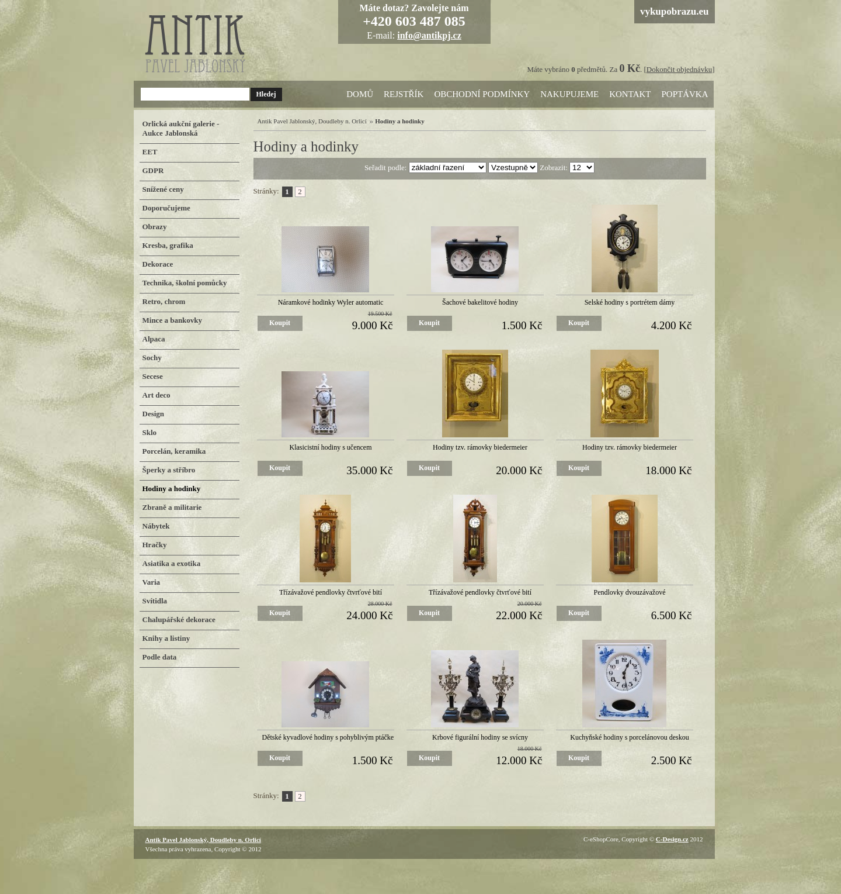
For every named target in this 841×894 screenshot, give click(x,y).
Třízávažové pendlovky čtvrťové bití (330, 592)
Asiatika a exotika (172, 563)
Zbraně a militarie (172, 507)
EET (150, 151)
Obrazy (155, 226)
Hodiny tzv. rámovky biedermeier (480, 447)
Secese (153, 376)
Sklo (150, 432)
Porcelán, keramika (174, 451)
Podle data (160, 657)
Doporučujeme (166, 207)
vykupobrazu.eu (674, 11)
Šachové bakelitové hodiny (480, 302)
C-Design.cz (672, 839)
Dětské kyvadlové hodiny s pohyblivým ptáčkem (330, 737)
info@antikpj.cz (429, 35)
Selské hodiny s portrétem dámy (630, 302)
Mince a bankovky (173, 320)
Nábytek (156, 526)
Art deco (157, 395)
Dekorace (158, 264)
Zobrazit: (554, 167)
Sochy (152, 357)
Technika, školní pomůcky (185, 282)
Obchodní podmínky (482, 94)
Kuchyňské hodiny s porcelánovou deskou (629, 737)
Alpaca (154, 338)
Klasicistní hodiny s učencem (331, 447)
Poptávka (684, 94)
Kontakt (630, 94)
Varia (152, 582)
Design (154, 413)
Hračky (155, 544)
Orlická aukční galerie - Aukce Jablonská (181, 128)
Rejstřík (403, 94)
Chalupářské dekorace (179, 619)
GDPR (153, 170)
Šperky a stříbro (169, 469)
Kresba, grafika (168, 245)
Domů (359, 94)
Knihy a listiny (166, 638)
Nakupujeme (569, 94)
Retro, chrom (164, 301)
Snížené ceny (163, 189)
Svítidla (155, 600)
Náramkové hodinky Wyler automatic (331, 302)
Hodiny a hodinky (172, 488)
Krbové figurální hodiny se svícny (480, 737)
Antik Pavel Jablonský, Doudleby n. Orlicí (312, 121)
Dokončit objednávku (679, 69)
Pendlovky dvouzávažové (630, 592)
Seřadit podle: (386, 167)
